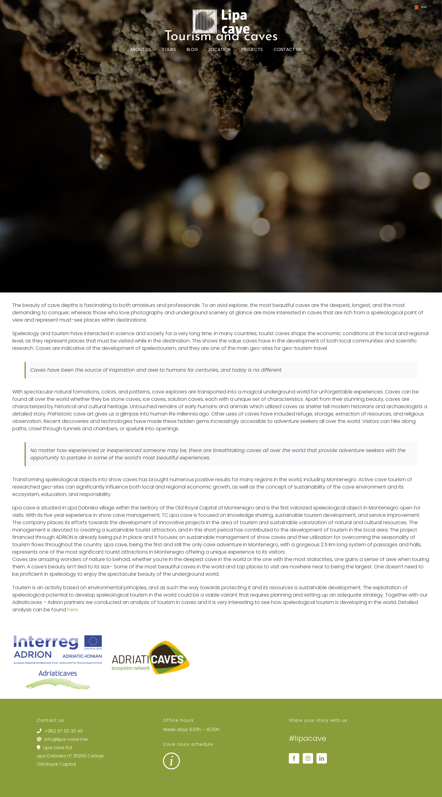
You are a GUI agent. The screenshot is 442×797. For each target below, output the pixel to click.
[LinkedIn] (321, 758)
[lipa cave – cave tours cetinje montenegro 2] (221, 146)
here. (73, 609)
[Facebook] (294, 758)
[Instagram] (308, 758)
